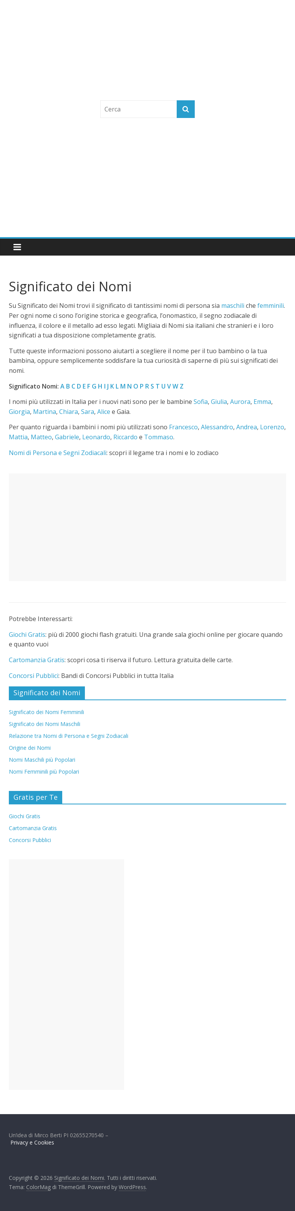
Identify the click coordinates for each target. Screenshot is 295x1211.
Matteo (41, 437)
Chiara (68, 411)
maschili (232, 305)
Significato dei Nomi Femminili (46, 712)
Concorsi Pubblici (33, 675)
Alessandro (217, 427)
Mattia (18, 437)
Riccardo (125, 437)
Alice (103, 411)
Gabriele (67, 437)
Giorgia (19, 411)
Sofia (201, 401)
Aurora (240, 401)
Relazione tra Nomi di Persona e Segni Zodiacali (68, 735)
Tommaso (158, 437)
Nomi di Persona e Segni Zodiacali (57, 453)
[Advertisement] (147, 179)
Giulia (219, 401)
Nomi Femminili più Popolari (44, 771)
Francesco (183, 427)
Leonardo (96, 437)
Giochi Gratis (27, 634)
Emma (262, 401)
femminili (270, 305)
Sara (87, 411)
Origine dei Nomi (30, 747)
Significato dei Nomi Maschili (44, 724)
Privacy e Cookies (32, 1142)
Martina (44, 411)
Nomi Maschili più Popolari (42, 759)
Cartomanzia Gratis (37, 660)
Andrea (246, 427)
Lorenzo (272, 427)
